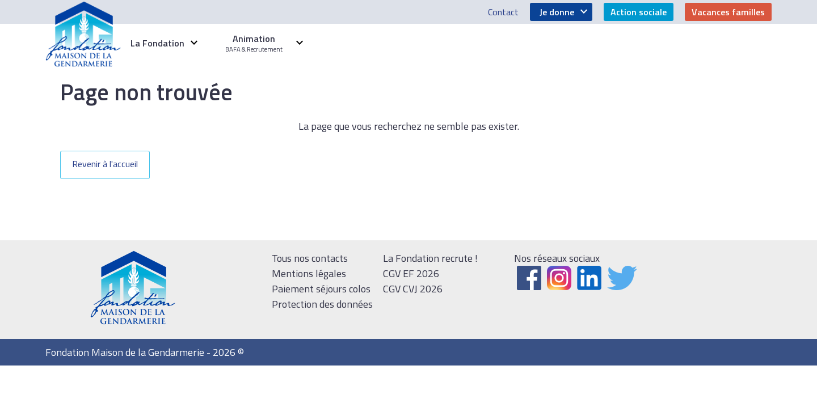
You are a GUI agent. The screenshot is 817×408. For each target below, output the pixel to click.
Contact (503, 12)
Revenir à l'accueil (105, 164)
